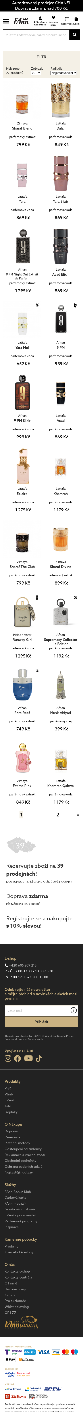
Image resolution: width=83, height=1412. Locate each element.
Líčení (9, 1100)
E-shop (10, 958)
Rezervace (12, 1137)
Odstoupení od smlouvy (23, 1148)
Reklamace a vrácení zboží (25, 1154)
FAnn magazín (16, 1203)
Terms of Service (26, 1039)
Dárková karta (15, 1197)
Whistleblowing (17, 1306)
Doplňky (11, 1112)
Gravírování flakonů (20, 1209)
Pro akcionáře (15, 1300)
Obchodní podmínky (20, 1160)
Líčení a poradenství (20, 1215)
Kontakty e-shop (17, 1271)
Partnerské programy (21, 1221)
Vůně (9, 1094)
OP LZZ (10, 1312)
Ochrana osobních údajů (23, 1166)
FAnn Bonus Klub (18, 1191)
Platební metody (17, 1143)
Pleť (8, 1088)
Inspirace (12, 1227)
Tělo (8, 1106)
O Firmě (11, 1283)
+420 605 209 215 (23, 965)
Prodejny (11, 1246)
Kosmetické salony (19, 1252)
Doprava (11, 1131)
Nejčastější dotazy (19, 1172)
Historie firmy (15, 1289)
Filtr (41, 57)
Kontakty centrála (18, 1277)
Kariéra (10, 1295)
